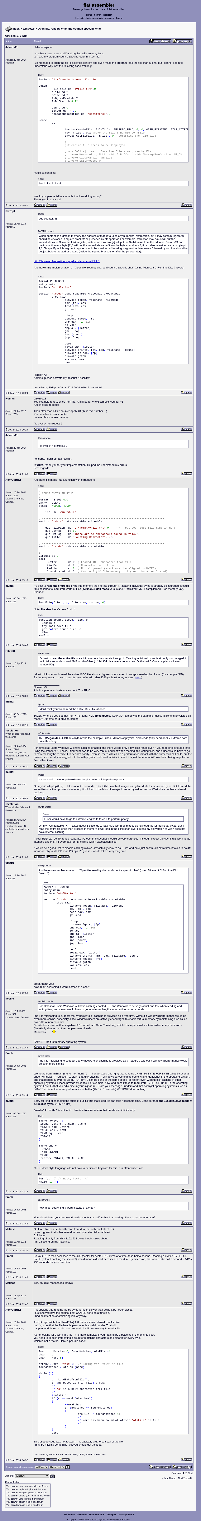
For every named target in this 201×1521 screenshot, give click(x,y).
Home (89, 15)
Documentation (97, 1515)
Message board (126, 1515)
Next (24, 36)
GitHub (117, 1520)
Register (107, 15)
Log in (119, 18)
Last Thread (170, 1478)
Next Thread (184, 1478)
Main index (69, 1515)
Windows (29, 28)
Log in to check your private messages (94, 18)
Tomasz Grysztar (97, 1520)
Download (82, 1515)
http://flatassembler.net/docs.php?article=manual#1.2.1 (67, 261)
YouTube (126, 1520)
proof (138, 677)
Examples (111, 1515)
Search (97, 15)
